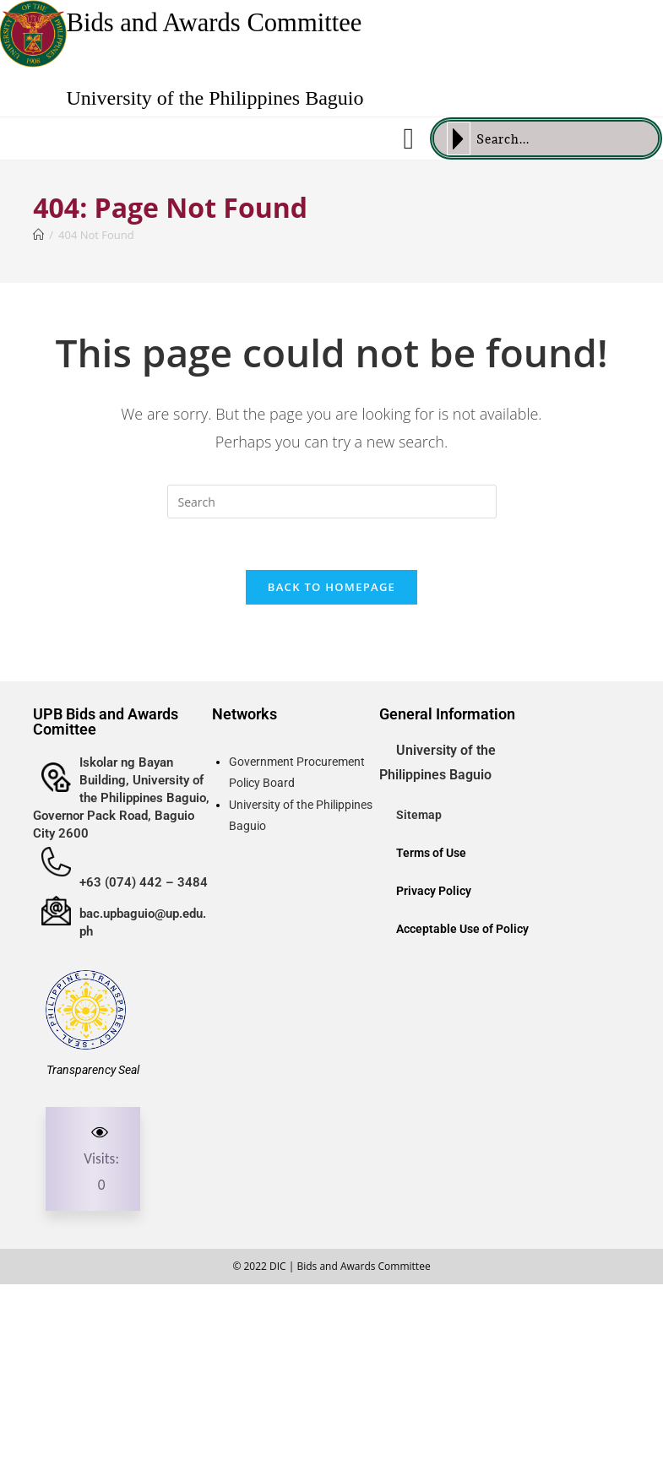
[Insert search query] (332, 501)
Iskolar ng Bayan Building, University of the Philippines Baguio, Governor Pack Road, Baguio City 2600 (121, 798)
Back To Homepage (331, 586)
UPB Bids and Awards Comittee (105, 721)
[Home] (38, 234)
